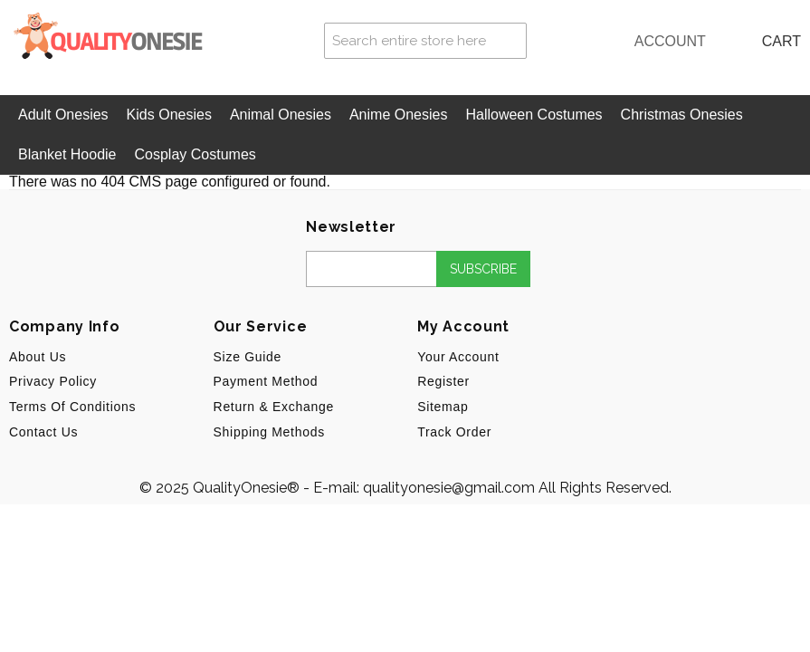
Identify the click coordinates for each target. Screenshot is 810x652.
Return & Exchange (274, 406)
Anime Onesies (398, 114)
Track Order (454, 432)
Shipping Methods (269, 432)
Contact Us (43, 432)
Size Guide (247, 357)
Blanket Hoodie (67, 154)
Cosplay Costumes (195, 154)
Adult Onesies (63, 114)
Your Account (458, 357)
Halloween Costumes (533, 114)
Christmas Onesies (682, 114)
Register (443, 381)
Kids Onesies (169, 114)
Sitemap (442, 406)
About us (37, 357)
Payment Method (266, 381)
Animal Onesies (280, 114)
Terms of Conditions (72, 406)
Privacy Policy (53, 381)
